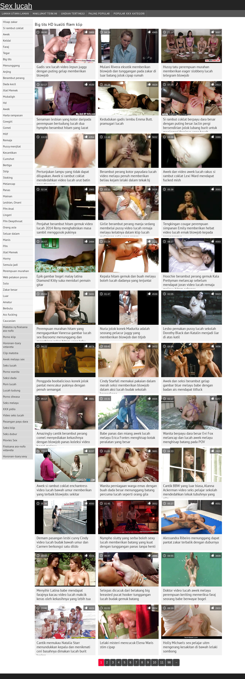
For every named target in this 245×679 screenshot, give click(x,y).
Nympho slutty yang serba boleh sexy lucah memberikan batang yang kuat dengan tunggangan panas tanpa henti (128, 542)
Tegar (6, 53)
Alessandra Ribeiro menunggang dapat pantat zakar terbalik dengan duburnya (191, 540)
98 (169, 662)
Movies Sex (10, 440)
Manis (6, 240)
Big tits (7, 59)
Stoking (8, 177)
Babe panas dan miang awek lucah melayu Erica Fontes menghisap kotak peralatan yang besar (127, 437)
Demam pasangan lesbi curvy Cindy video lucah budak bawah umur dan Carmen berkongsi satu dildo (62, 542)
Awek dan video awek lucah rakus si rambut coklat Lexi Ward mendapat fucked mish (189, 175)
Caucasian (9, 321)
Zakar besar (10, 289)
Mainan (7, 196)
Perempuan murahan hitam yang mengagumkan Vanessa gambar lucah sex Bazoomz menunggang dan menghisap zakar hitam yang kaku (64, 333)
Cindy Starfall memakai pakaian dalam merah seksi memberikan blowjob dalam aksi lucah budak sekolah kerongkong (128, 386)
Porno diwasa (11, 396)
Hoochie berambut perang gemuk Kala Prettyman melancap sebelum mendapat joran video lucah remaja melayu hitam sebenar (191, 281)
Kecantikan (10, 152)
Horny (6, 258)
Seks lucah (9, 365)
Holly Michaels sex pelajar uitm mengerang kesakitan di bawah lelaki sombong (190, 647)
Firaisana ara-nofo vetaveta (14, 448)
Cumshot (8, 159)
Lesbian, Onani (12, 202)
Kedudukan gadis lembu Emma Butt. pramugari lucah (126, 121)
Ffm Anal (8, 208)
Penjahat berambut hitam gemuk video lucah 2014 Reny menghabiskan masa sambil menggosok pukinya (65, 228)
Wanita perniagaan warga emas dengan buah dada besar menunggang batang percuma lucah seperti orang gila (128, 490)
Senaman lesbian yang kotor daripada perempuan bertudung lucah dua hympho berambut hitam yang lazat (64, 123)
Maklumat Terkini (45, 13)
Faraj (6, 47)
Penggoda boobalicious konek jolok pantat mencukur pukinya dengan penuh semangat (62, 385)
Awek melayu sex (14, 359)
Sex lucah (16, 6)
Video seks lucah (13, 415)
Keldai (7, 40)
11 (162, 662)
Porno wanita (11, 371)
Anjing (7, 71)
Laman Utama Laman (15, 13)
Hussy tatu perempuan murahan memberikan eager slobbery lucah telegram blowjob (188, 71)
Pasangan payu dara (15, 421)
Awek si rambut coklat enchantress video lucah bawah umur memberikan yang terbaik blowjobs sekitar (64, 490)
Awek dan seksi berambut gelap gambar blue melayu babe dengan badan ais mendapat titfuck (188, 385)
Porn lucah (9, 384)
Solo (6, 283)
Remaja (7, 140)
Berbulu (8, 308)
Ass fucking (10, 314)
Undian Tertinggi (73, 13)
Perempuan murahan (16, 271)
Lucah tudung (11, 390)
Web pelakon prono (15, 277)
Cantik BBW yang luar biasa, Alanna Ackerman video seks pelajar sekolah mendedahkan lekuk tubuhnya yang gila (190, 491)
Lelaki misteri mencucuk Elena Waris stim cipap (126, 645)
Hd (5, 103)
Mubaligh (9, 96)
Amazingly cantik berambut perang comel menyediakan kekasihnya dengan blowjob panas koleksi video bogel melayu (63, 438)
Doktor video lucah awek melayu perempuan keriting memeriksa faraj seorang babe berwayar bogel (189, 594)
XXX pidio (9, 409)
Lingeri (7, 215)
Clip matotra (10, 353)
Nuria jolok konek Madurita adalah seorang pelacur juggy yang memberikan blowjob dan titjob (125, 332)
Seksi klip (9, 428)
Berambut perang (14, 78)
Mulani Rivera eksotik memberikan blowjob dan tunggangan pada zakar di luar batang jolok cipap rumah (128, 71)
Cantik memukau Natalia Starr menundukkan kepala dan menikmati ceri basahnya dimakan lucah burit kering (63, 648)
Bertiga (7, 165)
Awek (6, 34)
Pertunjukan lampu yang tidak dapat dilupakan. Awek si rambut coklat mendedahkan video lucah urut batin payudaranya (63, 176)
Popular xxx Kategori (129, 13)
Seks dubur (10, 434)
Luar (5, 296)
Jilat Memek (10, 90)
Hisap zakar (10, 22)
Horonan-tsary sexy (15, 456)
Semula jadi (10, 265)
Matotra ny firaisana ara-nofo (15, 328)
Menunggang (11, 65)
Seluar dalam (11, 233)
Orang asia (9, 227)
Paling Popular (99, 13)
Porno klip (9, 337)
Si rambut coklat (13, 28)
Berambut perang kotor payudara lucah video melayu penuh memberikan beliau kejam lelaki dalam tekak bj (128, 175)
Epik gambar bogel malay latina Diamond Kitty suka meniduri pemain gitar (63, 280)
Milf (5, 134)
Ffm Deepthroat (12, 221)
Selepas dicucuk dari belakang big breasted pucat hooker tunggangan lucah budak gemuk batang (125, 594)
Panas (6, 190)
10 (154, 662)
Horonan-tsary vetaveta (12, 345)
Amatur (7, 302)
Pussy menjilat (12, 146)
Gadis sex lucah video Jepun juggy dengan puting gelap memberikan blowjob (62, 71)
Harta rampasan (13, 115)
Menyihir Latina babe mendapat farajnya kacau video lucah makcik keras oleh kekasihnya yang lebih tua (64, 594)
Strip (6, 171)
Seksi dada (9, 378)
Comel (7, 127)
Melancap (9, 184)
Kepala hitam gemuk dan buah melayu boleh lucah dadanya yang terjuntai (128, 278)
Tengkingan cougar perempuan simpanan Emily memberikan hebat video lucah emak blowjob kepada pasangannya (188, 229)
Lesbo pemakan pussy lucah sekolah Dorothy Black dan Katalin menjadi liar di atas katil (191, 332)
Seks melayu (11, 403)
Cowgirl (7, 121)
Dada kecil (9, 84)
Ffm (5, 246)
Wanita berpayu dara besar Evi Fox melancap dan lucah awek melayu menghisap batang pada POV (188, 437)
